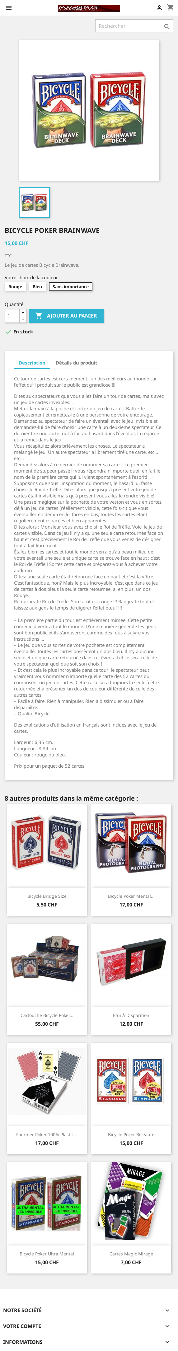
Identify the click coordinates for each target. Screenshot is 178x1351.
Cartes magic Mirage (131, 1254)
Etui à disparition (131, 1015)
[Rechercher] (134, 25)
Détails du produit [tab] (76, 363)
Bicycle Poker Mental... (131, 896)
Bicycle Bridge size (47, 896)
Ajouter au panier (66, 316)
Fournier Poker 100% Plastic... (46, 1134)
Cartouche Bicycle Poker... (47, 1015)
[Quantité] (12, 316)
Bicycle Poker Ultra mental (47, 1254)
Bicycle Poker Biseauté (131, 1134)
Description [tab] (32, 363)
